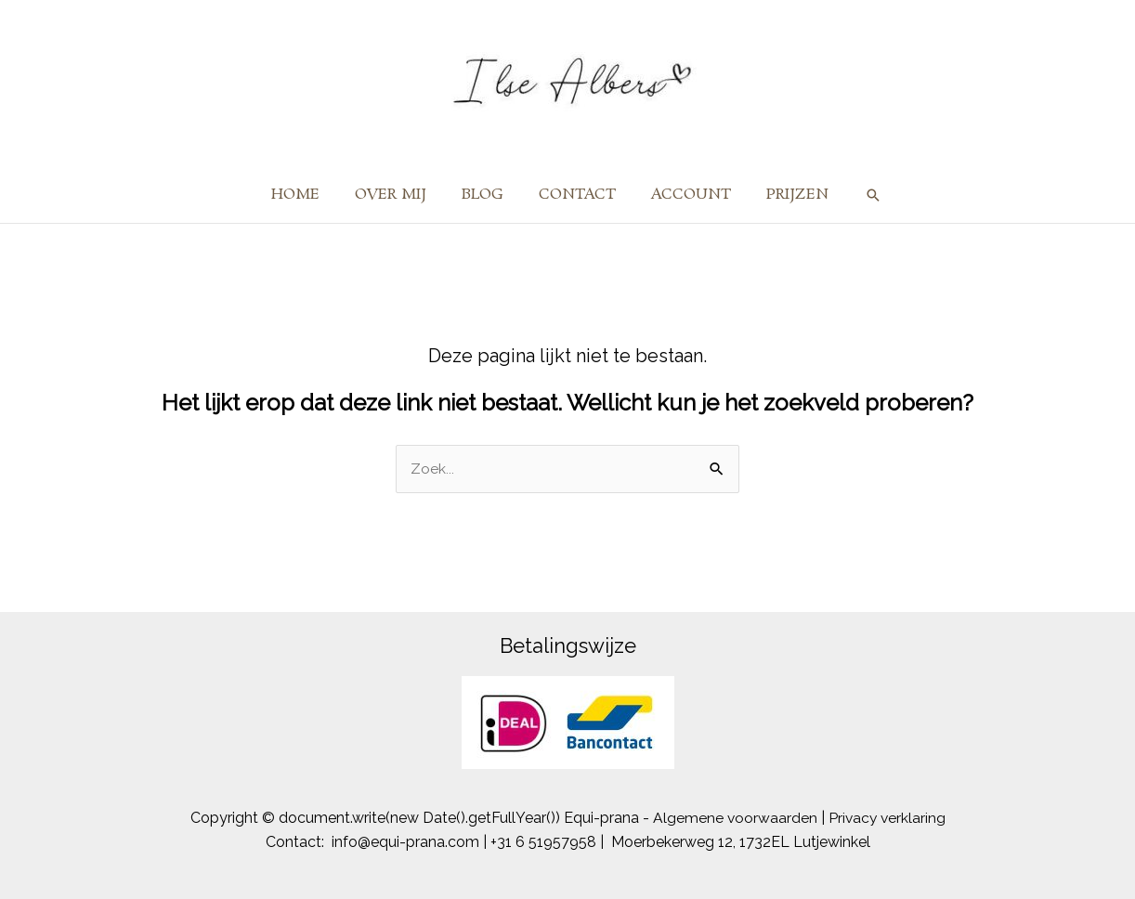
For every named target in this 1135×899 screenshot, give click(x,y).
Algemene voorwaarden (733, 818)
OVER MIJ (399, 194)
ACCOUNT (683, 194)
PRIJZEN (783, 194)
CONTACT (574, 194)
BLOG (485, 194)
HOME (309, 194)
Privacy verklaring (887, 818)
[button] (856, 195)
